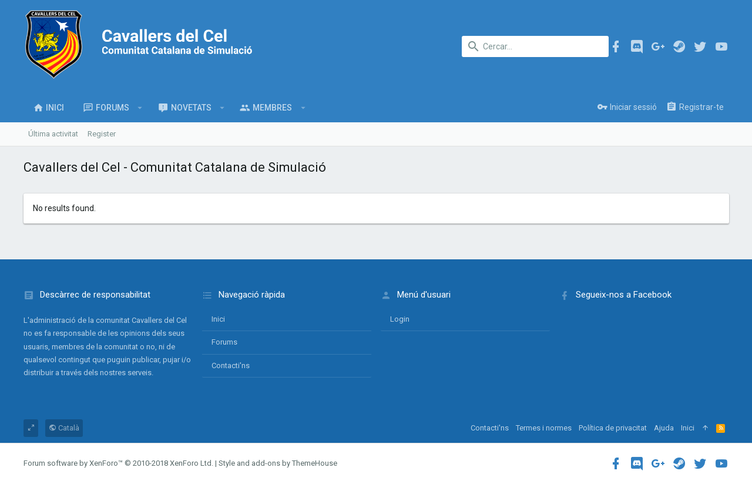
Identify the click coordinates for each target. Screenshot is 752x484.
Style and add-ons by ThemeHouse (278, 463)
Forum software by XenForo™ (118, 463)
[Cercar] (535, 46)
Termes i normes (544, 427)
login (399, 319)
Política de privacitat (613, 427)
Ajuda (664, 427)
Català (64, 427)
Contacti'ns (231, 365)
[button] (140, 107)
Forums (224, 342)
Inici (218, 319)
